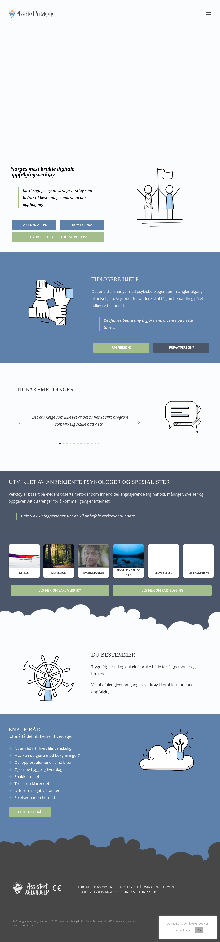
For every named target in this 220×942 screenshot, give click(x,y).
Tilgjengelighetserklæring (99, 892)
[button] (60, 443)
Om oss (129, 892)
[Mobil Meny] (208, 13)
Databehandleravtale (159, 887)
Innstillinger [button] (182, 930)
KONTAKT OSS (148, 892)
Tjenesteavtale (127, 887)
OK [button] (199, 930)
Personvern (103, 887)
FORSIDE (84, 887)
